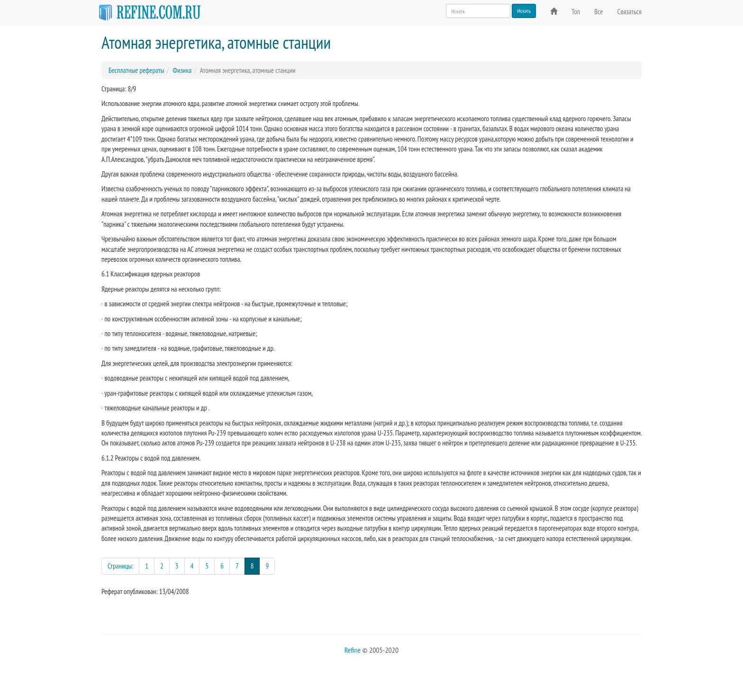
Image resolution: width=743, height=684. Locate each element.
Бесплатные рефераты (136, 70)
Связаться (629, 11)
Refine (352, 650)
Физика (181, 70)
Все (598, 11)
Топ (575, 11)
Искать (524, 10)
